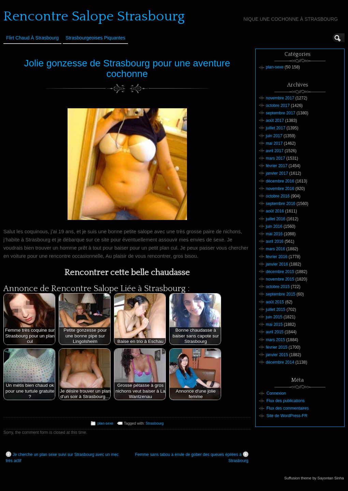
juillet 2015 (275, 309)
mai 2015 (274, 324)
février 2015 (276, 347)
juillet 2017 (275, 128)
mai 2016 (274, 234)
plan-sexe (105, 423)
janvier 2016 (277, 264)
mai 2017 (274, 143)
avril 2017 (275, 150)
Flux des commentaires (287, 408)
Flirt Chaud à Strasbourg (32, 38)
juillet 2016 (275, 219)
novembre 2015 (280, 279)
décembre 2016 (280, 181)
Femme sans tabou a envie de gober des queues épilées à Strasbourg (191, 457)
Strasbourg (155, 423)
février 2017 (276, 165)
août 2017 (275, 120)
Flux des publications (285, 400)
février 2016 (276, 256)
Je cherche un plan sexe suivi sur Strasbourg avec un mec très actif (62, 457)
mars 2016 (275, 249)
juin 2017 (274, 135)
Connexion (276, 393)
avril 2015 (275, 332)
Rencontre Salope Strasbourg (94, 16)
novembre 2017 (280, 98)
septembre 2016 (280, 203)
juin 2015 (274, 317)
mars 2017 (275, 158)
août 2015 (275, 302)
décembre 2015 (280, 271)
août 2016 (275, 211)
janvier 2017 (277, 173)
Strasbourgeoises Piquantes (95, 38)
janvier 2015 (277, 354)
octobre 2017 (278, 105)
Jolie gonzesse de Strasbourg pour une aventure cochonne (127, 68)
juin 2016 (274, 226)
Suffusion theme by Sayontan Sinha (314, 478)
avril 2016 (275, 241)
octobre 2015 (278, 286)
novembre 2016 (280, 188)
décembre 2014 (280, 362)
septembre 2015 (280, 294)
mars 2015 (275, 339)
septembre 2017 (280, 113)
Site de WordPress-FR (286, 415)
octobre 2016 (278, 196)
